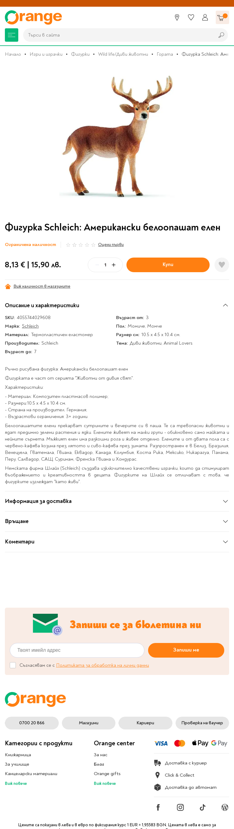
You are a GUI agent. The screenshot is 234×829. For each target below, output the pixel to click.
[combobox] (117, 35)
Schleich (30, 326)
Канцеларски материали (31, 774)
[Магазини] (177, 17)
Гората (165, 54)
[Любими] (191, 17)
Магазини (88, 723)
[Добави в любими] (221, 265)
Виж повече (16, 783)
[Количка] (222, 17)
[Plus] (113, 265)
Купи (168, 264)
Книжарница (18, 755)
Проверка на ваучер (202, 723)
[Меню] (11, 35)
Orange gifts (107, 774)
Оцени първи (111, 245)
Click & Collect (174, 775)
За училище (17, 764)
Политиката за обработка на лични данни (102, 665)
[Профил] (205, 17)
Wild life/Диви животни (123, 54)
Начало (13, 54)
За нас (100, 755)
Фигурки (80, 54)
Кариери (145, 723)
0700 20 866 (31, 723)
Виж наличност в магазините (37, 286)
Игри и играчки (46, 54)
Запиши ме (186, 650)
